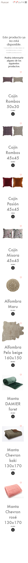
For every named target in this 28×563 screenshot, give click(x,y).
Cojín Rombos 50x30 (13, 101)
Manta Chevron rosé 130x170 (13, 514)
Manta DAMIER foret (13, 403)
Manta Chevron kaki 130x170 (13, 457)
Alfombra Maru (12, 303)
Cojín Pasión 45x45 (13, 204)
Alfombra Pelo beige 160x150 (13, 352)
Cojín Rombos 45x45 (13, 152)
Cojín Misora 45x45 (13, 255)
